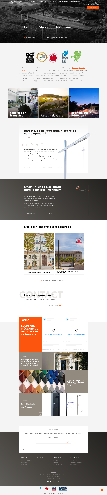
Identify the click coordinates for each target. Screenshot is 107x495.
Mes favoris (96, 4)
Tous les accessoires (53, 214)
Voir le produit (31, 167)
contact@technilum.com (53, 478)
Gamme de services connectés (32, 214)
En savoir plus (31, 37)
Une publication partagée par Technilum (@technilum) (55, 349)
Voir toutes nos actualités (52, 421)
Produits (33, 1)
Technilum (15, 2)
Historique (56, 460)
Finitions (23, 466)
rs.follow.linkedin (58, 481)
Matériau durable (74, 464)
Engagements (63, 1)
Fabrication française (76, 462)
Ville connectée (25, 470)
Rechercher (90, 1)
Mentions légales (49, 493)
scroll (53, 47)
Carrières (56, 466)
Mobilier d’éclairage (26, 460)
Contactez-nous (52, 305)
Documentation (75, 1)
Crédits (60, 493)
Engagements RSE (75, 460)
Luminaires (24, 462)
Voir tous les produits (51, 167)
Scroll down (102, 490)
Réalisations (42, 1)
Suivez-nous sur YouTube (53, 481)
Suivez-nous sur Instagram (55, 481)
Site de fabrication (59, 464)
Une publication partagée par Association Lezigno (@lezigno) (80, 349)
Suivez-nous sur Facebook (47, 481)
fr (88, 4)
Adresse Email (53, 437)
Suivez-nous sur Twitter (50, 481)
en (91, 4)
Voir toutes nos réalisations (57, 37)
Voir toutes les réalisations (53, 281)
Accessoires (24, 464)
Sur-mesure (24, 468)
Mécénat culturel (74, 466)
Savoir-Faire (57, 462)
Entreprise (53, 1)
